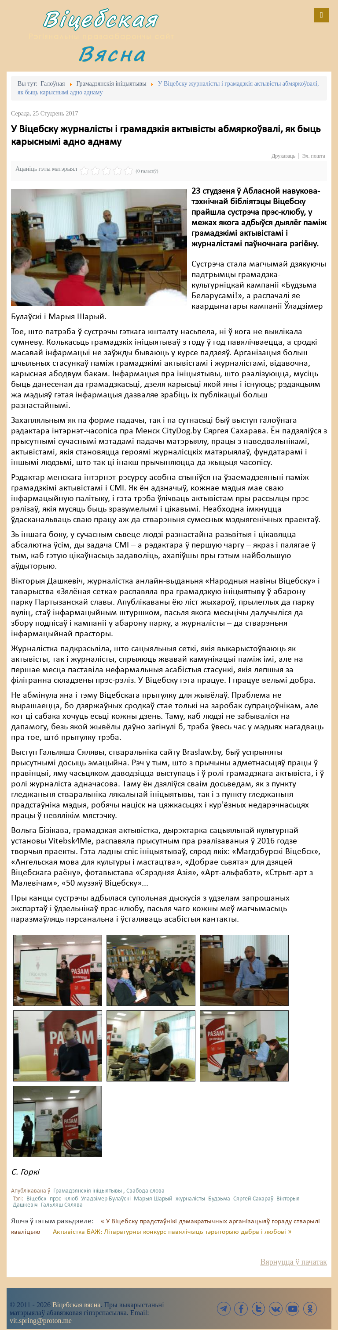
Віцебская (100, 18)
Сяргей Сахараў (253, 1199)
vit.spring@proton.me (41, 1320)
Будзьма (219, 1199)
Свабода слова (145, 1191)
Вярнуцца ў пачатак (294, 1262)
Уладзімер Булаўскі (106, 1199)
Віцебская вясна (76, 1304)
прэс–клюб (64, 1199)
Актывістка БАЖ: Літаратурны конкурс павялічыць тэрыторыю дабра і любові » (172, 1232)
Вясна (112, 53)
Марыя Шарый (153, 1199)
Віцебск (36, 1199)
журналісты (190, 1199)
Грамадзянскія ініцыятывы (87, 1191)
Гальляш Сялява (62, 1205)
